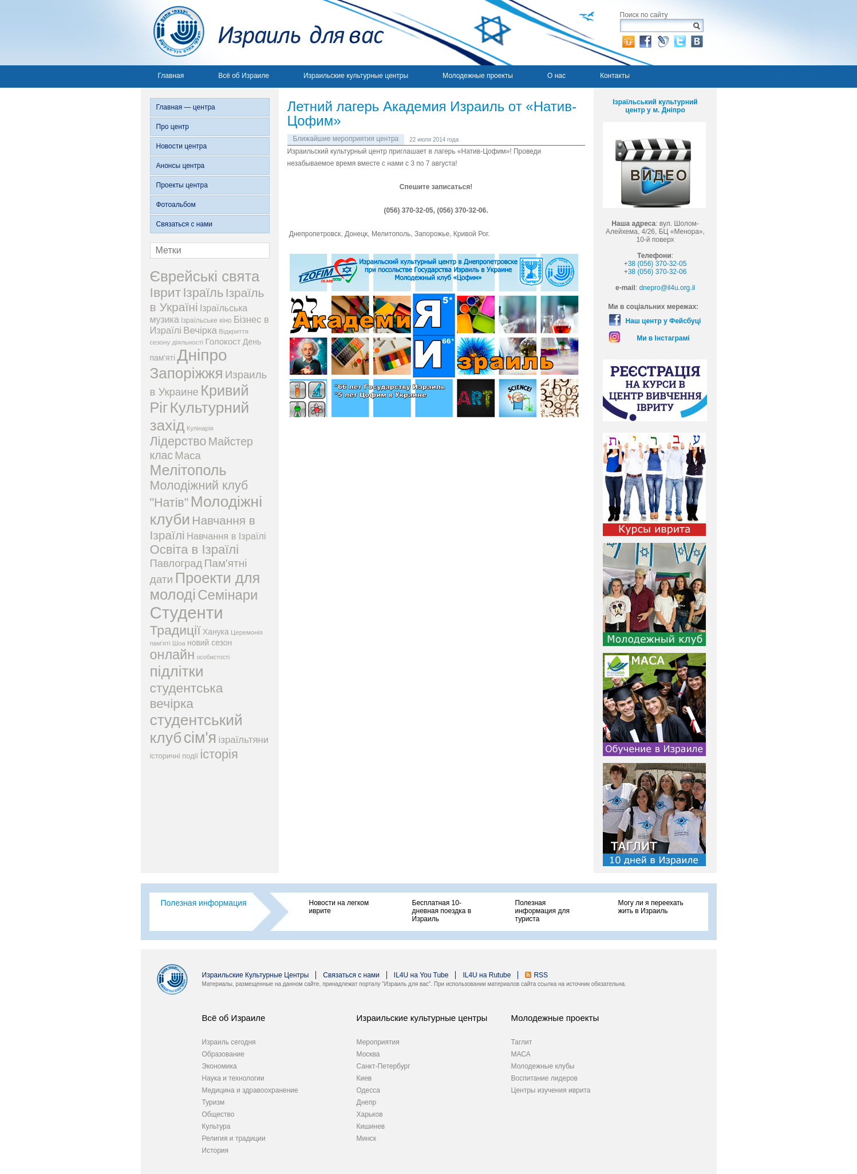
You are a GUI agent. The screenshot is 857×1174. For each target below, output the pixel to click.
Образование (223, 1054)
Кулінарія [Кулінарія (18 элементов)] (200, 428)
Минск (367, 1138)
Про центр (172, 127)
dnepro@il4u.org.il (667, 288)
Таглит (521, 1042)
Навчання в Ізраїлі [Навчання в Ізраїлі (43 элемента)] (226, 536)
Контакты (615, 76)
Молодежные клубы (543, 1066)
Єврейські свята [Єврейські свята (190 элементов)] (205, 276)
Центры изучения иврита (551, 1090)
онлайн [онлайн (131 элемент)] (172, 654)
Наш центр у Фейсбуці (663, 321)
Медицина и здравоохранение (250, 1090)
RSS (541, 975)
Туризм (213, 1102)
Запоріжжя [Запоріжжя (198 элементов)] (186, 373)
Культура (216, 1126)
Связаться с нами (184, 224)
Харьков (370, 1114)
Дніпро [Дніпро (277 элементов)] (202, 355)
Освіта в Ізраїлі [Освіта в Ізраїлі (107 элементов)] (194, 549)
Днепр (367, 1102)
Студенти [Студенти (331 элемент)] (186, 612)
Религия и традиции (234, 1138)
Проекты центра (182, 185)
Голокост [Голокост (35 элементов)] (222, 341)
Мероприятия (378, 1042)
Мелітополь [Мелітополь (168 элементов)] (188, 470)
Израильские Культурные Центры (255, 975)
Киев (364, 1078)
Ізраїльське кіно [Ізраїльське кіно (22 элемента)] (206, 320)
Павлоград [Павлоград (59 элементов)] (176, 563)
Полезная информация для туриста (542, 911)
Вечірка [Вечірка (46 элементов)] (200, 330)
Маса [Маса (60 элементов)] (187, 455)
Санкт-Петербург (383, 1066)
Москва (368, 1054)
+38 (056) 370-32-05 (655, 264)
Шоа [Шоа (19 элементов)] (178, 643)
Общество (218, 1114)
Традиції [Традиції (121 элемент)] (175, 630)
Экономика (219, 1066)
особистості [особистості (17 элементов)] (213, 656)
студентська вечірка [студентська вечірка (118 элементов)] (186, 695)
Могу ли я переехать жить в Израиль (651, 907)
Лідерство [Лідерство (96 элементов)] (178, 441)
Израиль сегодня (229, 1042)
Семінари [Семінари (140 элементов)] (228, 594)
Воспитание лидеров (544, 1078)
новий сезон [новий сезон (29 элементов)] (209, 642)
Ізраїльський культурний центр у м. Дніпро (655, 106)
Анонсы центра (180, 166)
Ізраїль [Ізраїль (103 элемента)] (203, 292)
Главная (171, 76)
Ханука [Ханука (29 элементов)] (216, 631)
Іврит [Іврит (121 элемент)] (165, 292)
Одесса (368, 1090)
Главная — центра (185, 107)
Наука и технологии (233, 1078)
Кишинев (371, 1126)
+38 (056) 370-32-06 (655, 272)
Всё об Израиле (243, 76)
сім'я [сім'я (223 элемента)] (200, 737)
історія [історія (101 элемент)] (219, 754)
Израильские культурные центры (355, 76)
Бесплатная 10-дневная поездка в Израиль (442, 911)
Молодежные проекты (478, 76)
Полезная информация (204, 902)
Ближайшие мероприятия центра (346, 139)
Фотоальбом (176, 205)
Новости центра (181, 146)
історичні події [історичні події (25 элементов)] (174, 756)
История (215, 1150)
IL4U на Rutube (487, 975)
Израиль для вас (262, 32)
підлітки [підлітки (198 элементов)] (177, 671)
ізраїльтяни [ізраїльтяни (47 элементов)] (243, 739)
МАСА (521, 1054)
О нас (556, 76)
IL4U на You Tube (421, 975)
